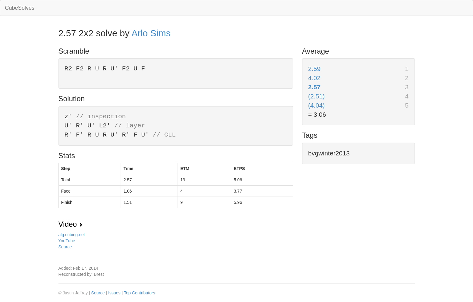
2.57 (314, 87)
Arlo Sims (151, 33)
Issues (115, 292)
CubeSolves (19, 8)
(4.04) (316, 105)
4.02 (314, 77)
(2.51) (316, 96)
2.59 (314, 68)
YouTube (66, 240)
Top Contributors (139, 292)
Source (65, 246)
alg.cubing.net (71, 234)
